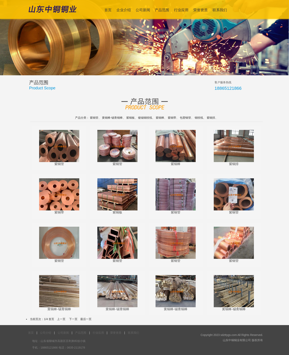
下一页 (73, 319)
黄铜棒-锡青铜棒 (112, 117)
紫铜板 (130, 117)
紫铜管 (94, 117)
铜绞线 (199, 117)
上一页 (61, 319)
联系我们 (220, 10)
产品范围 (162, 10)
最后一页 (86, 319)
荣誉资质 (200, 10)
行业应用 (181, 10)
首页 (108, 10)
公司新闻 (143, 10)
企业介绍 (123, 10)
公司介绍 (45, 332)
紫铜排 (211, 117)
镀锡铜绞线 (145, 117)
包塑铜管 (185, 117)
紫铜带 (172, 117)
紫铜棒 (160, 117)
